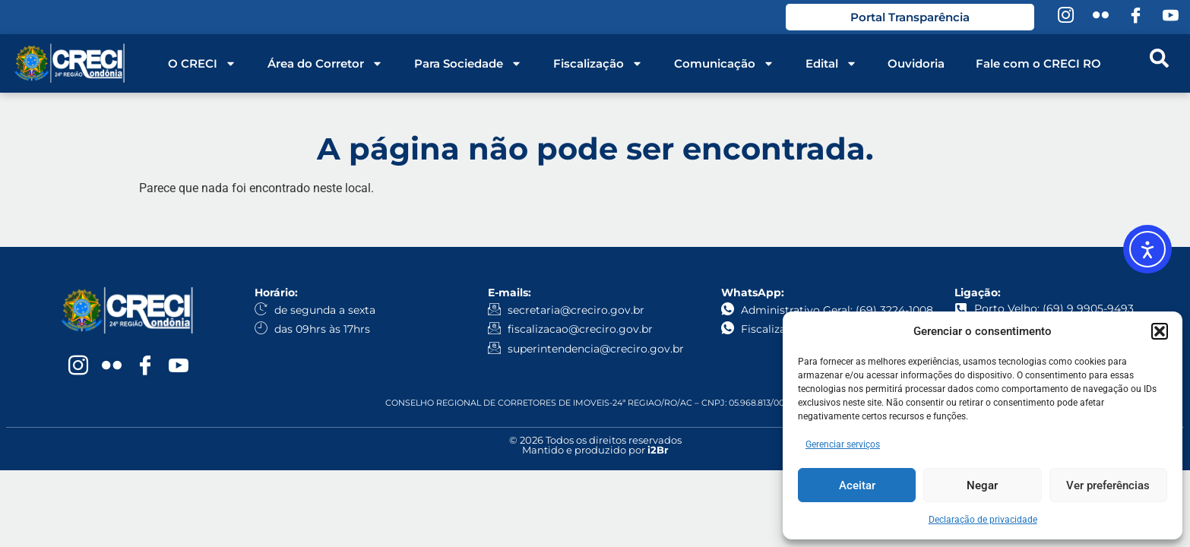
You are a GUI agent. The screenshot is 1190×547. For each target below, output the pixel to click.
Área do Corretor (325, 63)
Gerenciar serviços (842, 444)
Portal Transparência (910, 17)
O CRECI (202, 63)
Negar (982, 485)
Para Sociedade (468, 63)
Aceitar (857, 485)
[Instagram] (1065, 17)
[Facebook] (1135, 17)
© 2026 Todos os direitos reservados (595, 440)
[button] (1159, 331)
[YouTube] (1170, 17)
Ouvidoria (916, 63)
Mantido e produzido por (595, 450)
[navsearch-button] (1159, 64)
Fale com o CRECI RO (1038, 63)
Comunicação (724, 63)
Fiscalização (598, 63)
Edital (831, 63)
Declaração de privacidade (983, 519)
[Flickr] (1100, 17)
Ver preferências (1108, 485)
